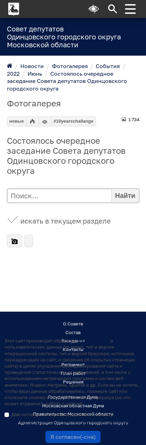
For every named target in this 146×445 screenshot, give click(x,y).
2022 (13, 73)
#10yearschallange (74, 121)
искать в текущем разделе (65, 221)
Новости (32, 66)
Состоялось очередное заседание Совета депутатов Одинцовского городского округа (67, 81)
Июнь (35, 73)
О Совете (73, 323)
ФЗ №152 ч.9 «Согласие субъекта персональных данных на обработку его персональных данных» (76, 420)
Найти (125, 195)
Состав (73, 332)
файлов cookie (93, 340)
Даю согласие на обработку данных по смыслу (76, 420)
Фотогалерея (70, 66)
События (108, 66)
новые (16, 121)
